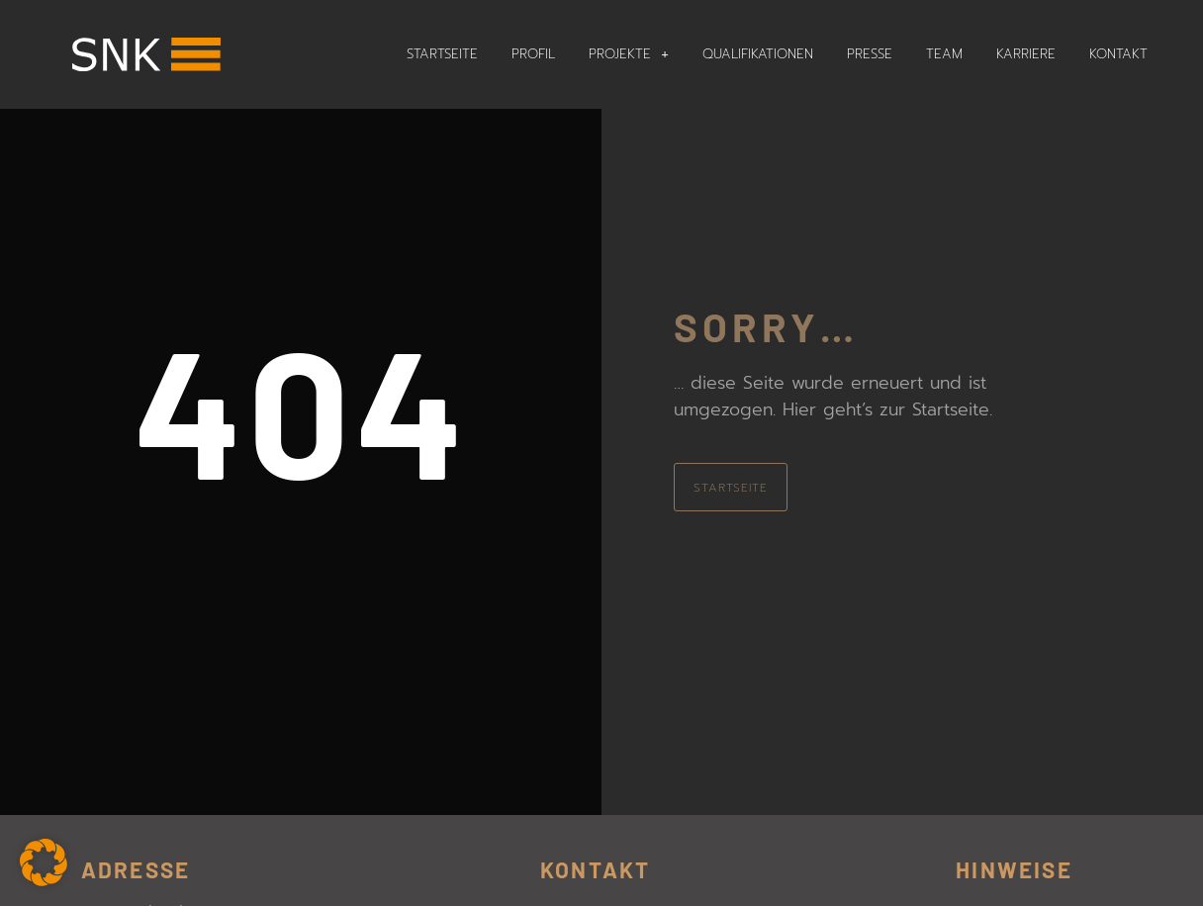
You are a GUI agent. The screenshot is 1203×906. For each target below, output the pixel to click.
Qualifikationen (757, 54)
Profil (533, 54)
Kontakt (1118, 54)
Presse (869, 54)
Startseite (442, 54)
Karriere (1026, 54)
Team (944, 54)
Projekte (629, 54)
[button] (43, 862)
